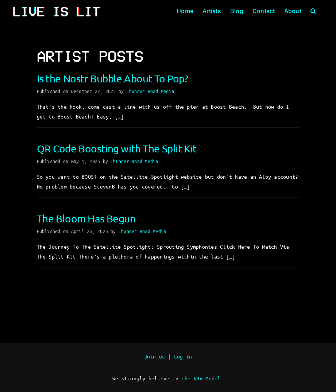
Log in (183, 356)
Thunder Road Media (150, 91)
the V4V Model (201, 378)
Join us (154, 356)
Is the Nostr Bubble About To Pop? (112, 79)
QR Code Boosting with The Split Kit (117, 149)
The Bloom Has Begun (86, 219)
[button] (313, 11)
